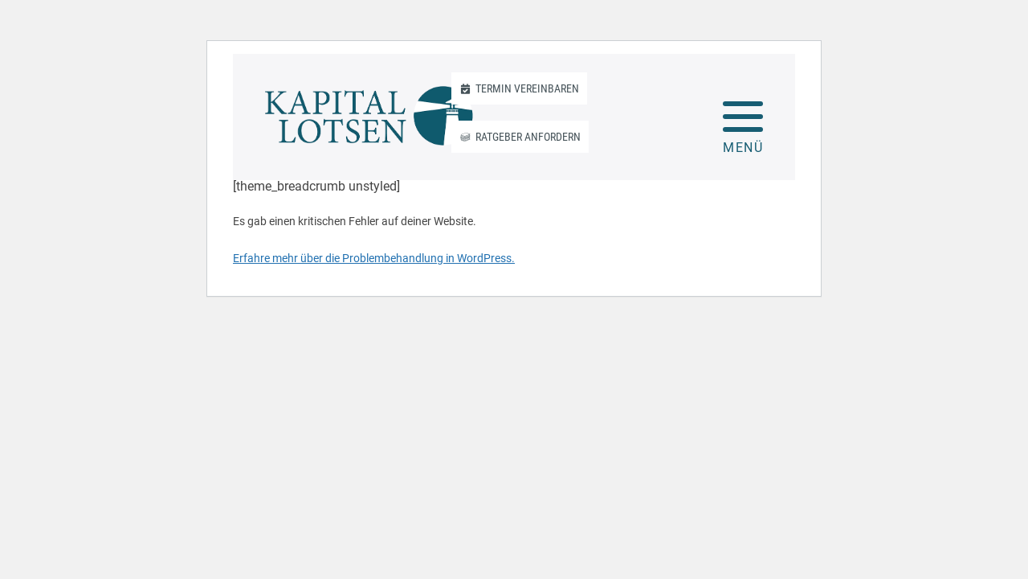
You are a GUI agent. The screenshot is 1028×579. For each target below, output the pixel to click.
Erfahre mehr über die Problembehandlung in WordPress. (374, 258)
